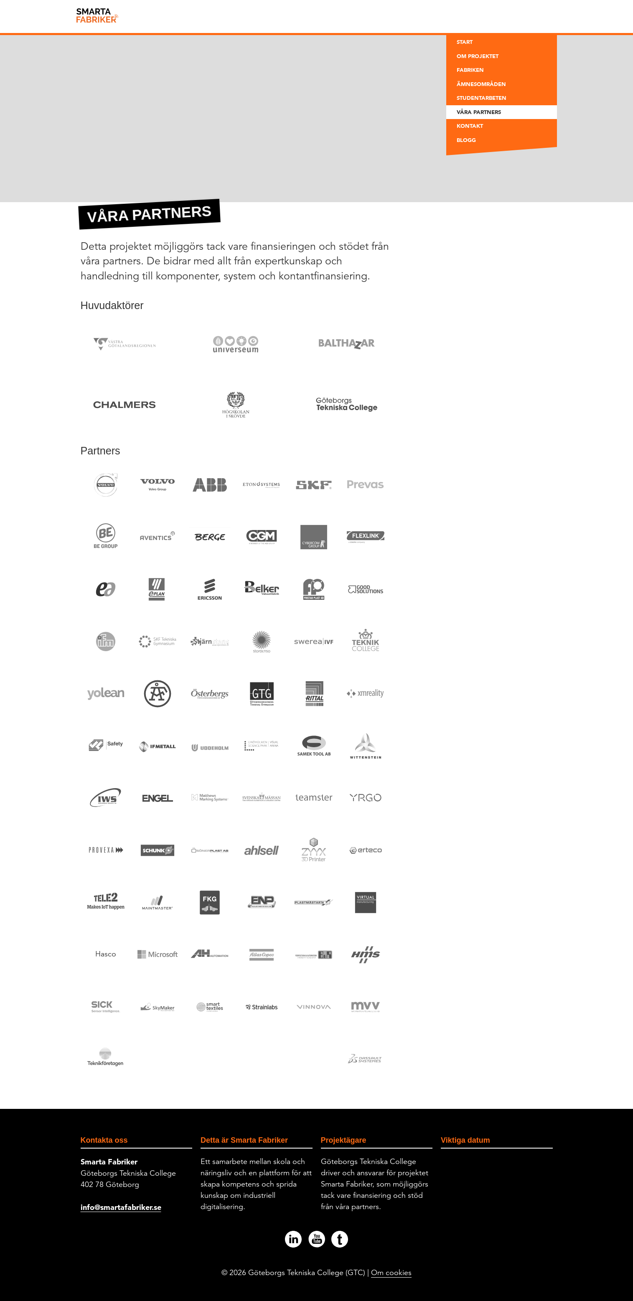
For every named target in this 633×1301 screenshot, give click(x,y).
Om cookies (391, 1272)
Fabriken (470, 69)
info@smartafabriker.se (121, 1207)
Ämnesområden (481, 84)
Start (465, 41)
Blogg (466, 140)
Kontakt (470, 125)
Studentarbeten (481, 97)
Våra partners (479, 112)
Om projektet (477, 56)
